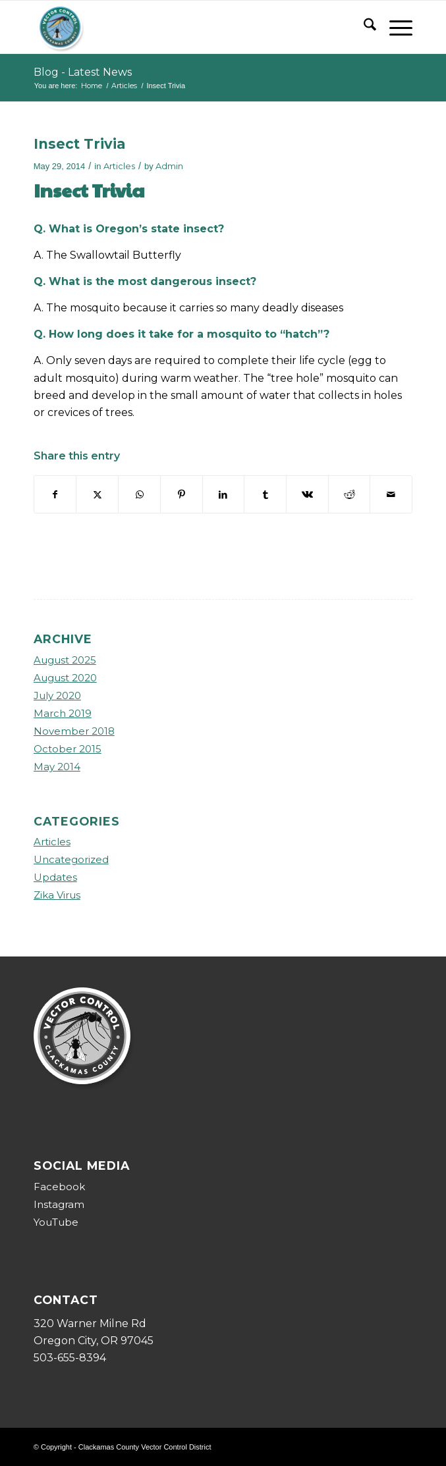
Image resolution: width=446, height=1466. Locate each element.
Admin (169, 166)
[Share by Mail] (391, 494)
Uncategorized (71, 859)
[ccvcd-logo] (185, 27)
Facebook (59, 1186)
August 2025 (65, 660)
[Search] (363, 27)
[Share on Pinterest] (181, 494)
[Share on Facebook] (55, 494)
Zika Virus (57, 895)
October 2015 (67, 749)
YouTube (56, 1222)
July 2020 (57, 695)
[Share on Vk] (307, 494)
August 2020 (65, 677)
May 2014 (57, 766)
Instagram (59, 1204)
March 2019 (63, 713)
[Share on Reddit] (349, 494)
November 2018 (74, 731)
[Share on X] (97, 494)
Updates (55, 877)
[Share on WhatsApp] (139, 494)
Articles (119, 166)
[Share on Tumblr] (265, 494)
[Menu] (394, 27)
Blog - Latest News (83, 72)
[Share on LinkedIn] (223, 494)
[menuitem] (363, 27)
